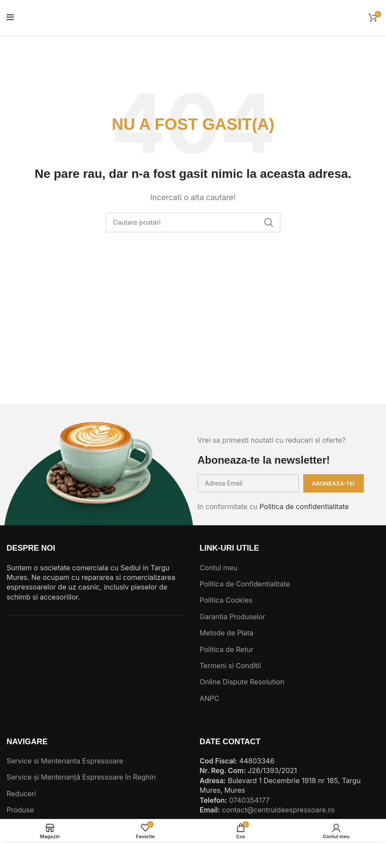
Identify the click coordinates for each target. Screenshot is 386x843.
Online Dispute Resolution (242, 681)
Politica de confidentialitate (304, 506)
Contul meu (219, 567)
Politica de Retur (226, 649)
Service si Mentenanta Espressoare (65, 760)
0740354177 (249, 800)
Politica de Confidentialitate (245, 583)
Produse (20, 809)
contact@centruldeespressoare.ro (278, 809)
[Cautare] (193, 222)
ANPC (209, 698)
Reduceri (21, 793)
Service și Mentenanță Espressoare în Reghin (81, 777)
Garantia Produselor (232, 616)
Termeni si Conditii (230, 665)
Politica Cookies (226, 600)
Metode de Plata (226, 632)
